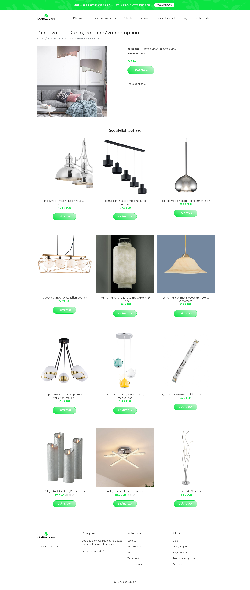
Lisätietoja (141, 72)
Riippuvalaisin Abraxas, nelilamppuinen (64, 300)
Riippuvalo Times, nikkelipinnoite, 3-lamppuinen (64, 205)
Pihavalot (79, 19)
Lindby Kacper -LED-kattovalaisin (125, 494)
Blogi (185, 19)
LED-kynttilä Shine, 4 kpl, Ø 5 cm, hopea (64, 494)
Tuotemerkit (202, 19)
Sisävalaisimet (166, 19)
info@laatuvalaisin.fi (93, 553)
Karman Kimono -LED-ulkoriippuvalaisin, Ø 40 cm (125, 302)
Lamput (131, 543)
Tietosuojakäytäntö (184, 561)
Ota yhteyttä (180, 549)
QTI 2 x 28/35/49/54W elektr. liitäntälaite (185, 397)
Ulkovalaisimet (135, 566)
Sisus (130, 555)
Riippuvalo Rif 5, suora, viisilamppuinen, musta (125, 205)
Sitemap (177, 566)
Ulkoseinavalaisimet (105, 19)
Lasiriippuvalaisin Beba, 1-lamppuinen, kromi (185, 203)
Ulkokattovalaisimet (137, 19)
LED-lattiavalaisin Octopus (185, 494)
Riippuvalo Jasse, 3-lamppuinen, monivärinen (125, 399)
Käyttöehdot (180, 555)
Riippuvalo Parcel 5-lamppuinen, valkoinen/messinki (64, 399)
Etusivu (40, 41)
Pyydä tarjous (164, 5)
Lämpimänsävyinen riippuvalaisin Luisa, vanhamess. (186, 302)
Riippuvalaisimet (167, 51)
